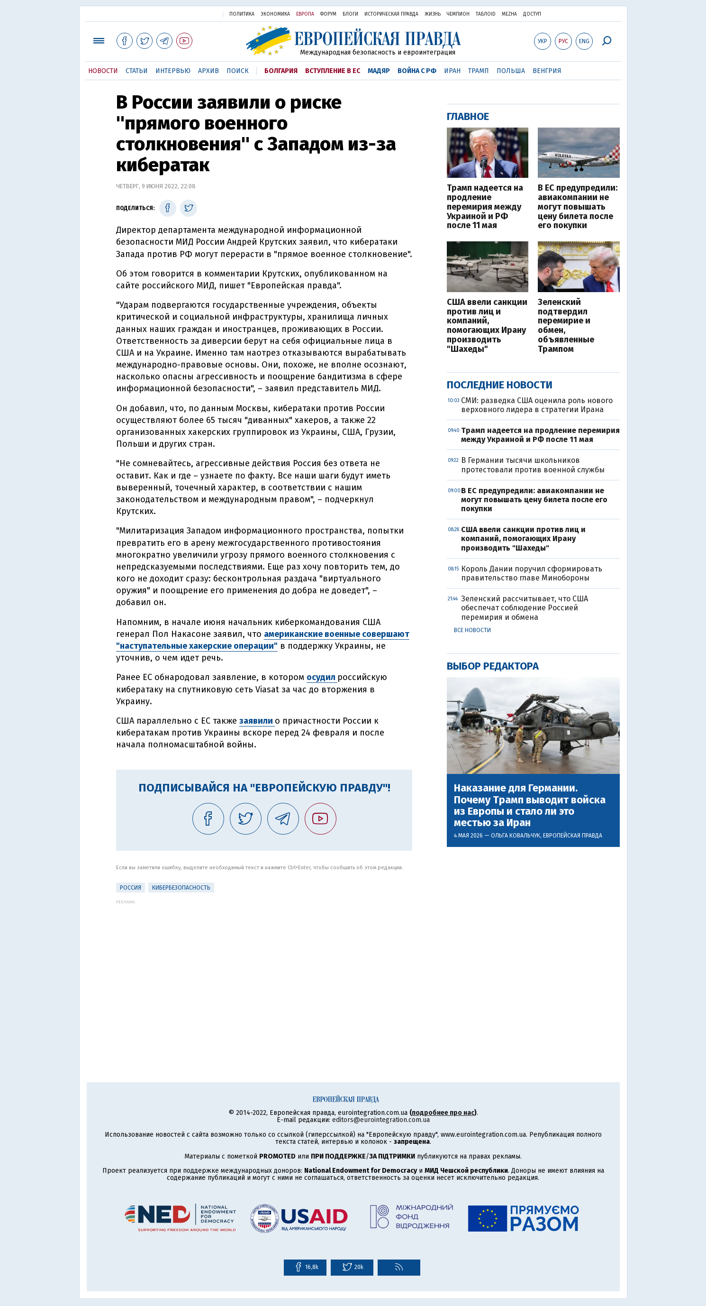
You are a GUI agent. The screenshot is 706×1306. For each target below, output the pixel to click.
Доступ (532, 14)
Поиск (237, 71)
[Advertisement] (264, 970)
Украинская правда (191, 13)
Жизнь (433, 14)
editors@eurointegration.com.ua (381, 1120)
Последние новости (499, 384)
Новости (103, 71)
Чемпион (458, 14)
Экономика (275, 14)
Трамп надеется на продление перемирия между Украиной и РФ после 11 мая (485, 207)
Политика (241, 14)
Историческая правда (391, 14)
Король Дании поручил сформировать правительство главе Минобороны (531, 573)
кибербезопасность (181, 887)
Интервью (172, 71)
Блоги (350, 14)
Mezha (509, 14)
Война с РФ (417, 71)
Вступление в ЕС (332, 71)
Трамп (478, 71)
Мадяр (379, 71)
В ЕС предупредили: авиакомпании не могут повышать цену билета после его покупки (577, 207)
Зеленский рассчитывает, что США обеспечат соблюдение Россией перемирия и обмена (524, 607)
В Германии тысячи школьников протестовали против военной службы (533, 465)
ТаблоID (486, 14)
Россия (130, 887)
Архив (208, 71)
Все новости (472, 630)
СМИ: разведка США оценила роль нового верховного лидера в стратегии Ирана (537, 405)
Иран (452, 71)
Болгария (281, 71)
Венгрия (547, 71)
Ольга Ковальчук (515, 835)
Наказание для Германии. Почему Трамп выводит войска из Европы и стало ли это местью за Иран (530, 805)
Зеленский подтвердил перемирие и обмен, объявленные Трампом (566, 326)
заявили (257, 721)
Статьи (137, 71)
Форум (328, 14)
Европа (305, 14)
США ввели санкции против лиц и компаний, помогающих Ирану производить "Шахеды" (487, 326)
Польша (511, 71)
